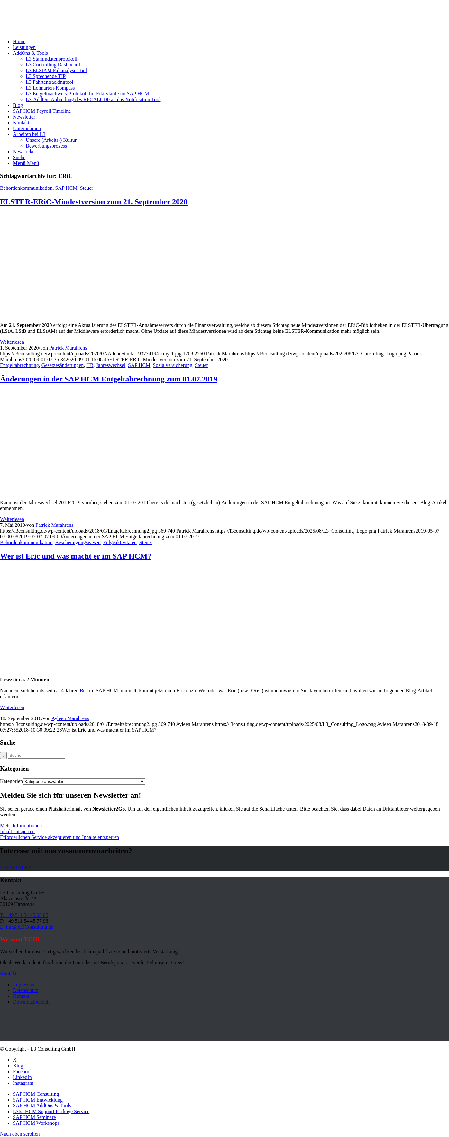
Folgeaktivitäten (120, 542)
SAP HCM (66, 188)
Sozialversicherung (172, 365)
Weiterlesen (12, 342)
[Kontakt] (8, 973)
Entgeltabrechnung (19, 365)
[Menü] (26, 163)
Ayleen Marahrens (70, 718)
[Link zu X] (15, 1060)
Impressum (24, 984)
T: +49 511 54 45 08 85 (24, 915)
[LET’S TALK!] (15, 867)
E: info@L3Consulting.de (26, 927)
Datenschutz (25, 990)
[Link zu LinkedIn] (22, 1077)
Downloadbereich (31, 1002)
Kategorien (11, 781)
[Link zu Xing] (18, 1065)
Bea (84, 690)
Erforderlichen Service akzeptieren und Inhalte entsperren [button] (59, 837)
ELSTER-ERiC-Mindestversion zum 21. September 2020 (94, 202)
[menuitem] (231, 41)
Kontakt (21, 996)
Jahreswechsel (111, 365)
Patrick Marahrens (68, 348)
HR (89, 365)
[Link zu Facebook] (23, 1071)
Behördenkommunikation (26, 188)
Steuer (86, 188)
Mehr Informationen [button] (21, 825)
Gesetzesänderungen (62, 365)
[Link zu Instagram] (23, 1083)
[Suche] (19, 157)
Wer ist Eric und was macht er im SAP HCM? (75, 556)
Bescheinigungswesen (78, 542)
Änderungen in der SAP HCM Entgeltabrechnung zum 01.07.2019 (108, 379)
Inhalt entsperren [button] (17, 831)
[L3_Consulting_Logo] (48, 30)
